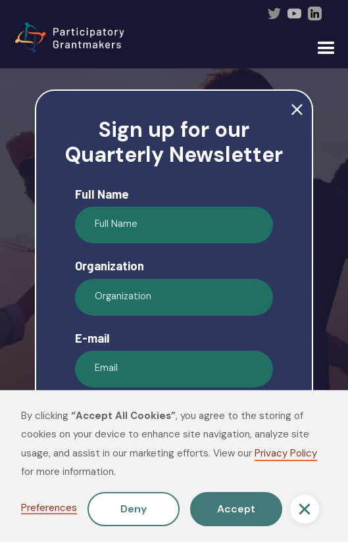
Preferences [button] (49, 508)
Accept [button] (236, 509)
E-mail (92, 338)
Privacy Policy (286, 453)
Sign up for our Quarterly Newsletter (174, 142)
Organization (109, 266)
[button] (304, 509)
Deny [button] (133, 509)
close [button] (297, 110)
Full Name (102, 194)
